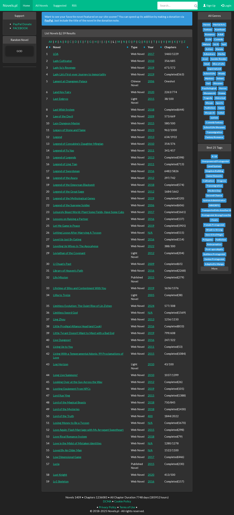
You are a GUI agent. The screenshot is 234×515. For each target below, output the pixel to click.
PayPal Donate (22, 24)
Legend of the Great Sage (68, 191)
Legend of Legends (64, 157)
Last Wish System (63, 109)
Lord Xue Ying (61, 395)
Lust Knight (60, 474)
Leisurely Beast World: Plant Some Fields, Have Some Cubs (88, 212)
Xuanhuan (220, 29)
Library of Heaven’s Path (68, 270)
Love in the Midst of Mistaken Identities (77, 443)
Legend (57, 137)
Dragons (221, 180)
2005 (151, 295)
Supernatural (214, 68)
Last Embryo (60, 98)
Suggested (59, 5)
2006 (151, 81)
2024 (151, 305)
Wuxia (221, 73)
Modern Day (214, 190)
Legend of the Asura (65, 177)
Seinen (220, 78)
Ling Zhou (59, 319)
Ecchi (208, 39)
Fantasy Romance (214, 137)
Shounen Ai (209, 93)
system (214, 117)
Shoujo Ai (210, 112)
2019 (151, 67)
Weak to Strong (214, 229)
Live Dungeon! (62, 340)
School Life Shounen (214, 127)
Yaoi (224, 44)
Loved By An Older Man (67, 450)
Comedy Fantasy (214, 122)
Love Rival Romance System (70, 436)
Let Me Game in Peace (66, 225)
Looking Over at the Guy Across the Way (77, 382)
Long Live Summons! (65, 375)
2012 (151, 177)
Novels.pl (10, 5)
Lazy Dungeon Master (66, 123)
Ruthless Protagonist (214, 254)
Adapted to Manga (214, 264)
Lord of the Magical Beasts (69, 402)
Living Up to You (63, 346)
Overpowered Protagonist (215, 161)
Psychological (209, 88)
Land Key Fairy (62, 92)
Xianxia (219, 49)
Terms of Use (127, 507)
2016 (151, 171)
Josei (205, 59)
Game (221, 107)
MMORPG (214, 205)
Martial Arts (219, 24)
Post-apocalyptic (214, 249)
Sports (219, 103)
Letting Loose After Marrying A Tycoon (77, 232)
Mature (206, 44)
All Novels (41, 5)
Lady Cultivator (62, 60)
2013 (151, 137)
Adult (220, 34)
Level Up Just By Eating (67, 239)
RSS (74, 5)
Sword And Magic (214, 234)
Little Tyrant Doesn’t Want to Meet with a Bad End (83, 333)
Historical (220, 98)
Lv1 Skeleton (61, 481)
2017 (151, 53)
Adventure (209, 54)
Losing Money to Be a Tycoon (71, 422)
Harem (206, 24)
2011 (151, 150)
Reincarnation (214, 244)
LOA (55, 53)
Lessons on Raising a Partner (70, 219)
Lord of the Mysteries (66, 409)
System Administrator (214, 200)
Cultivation (208, 180)
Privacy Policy (107, 507)
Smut (207, 63)
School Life (209, 73)
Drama (221, 93)
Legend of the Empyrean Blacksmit (74, 184)
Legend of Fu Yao (63, 150)
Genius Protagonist (214, 259)
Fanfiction (210, 107)
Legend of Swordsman (66, 171)
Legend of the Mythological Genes (74, 198)
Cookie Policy (122, 501)
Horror (223, 88)
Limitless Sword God (65, 312)
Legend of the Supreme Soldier (71, 205)
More (214, 268)
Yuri (208, 83)
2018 (151, 109)
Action (209, 49)
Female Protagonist (214, 224)
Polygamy (208, 239)
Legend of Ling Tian (65, 164)
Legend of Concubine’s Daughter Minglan (78, 143)
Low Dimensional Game (67, 457)
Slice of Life (218, 63)
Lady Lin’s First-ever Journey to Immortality (79, 74)
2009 (151, 116)
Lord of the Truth (63, 416)
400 (150, 416)
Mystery (209, 78)
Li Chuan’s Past (62, 263)
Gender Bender (218, 59)
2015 (151, 98)
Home (26, 5)
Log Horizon (60, 364)
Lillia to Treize (61, 295)
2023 (151, 130)
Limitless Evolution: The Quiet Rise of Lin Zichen (82, 305)
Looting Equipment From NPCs (71, 388)
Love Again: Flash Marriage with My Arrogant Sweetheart (88, 429)
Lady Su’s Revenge (64, 67)
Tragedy (208, 98)
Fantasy (208, 29)
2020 (151, 92)
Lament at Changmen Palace (70, 81)
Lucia (56, 464)
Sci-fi (215, 44)
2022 (151, 246)
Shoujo (209, 103)
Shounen (217, 83)
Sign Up (209, 5)
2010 (151, 60)
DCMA (107, 501)
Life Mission (60, 277)
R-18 (214, 156)
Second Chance (214, 195)
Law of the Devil (63, 116)
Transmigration (214, 132)
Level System (214, 166)
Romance (210, 34)
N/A (150, 232)
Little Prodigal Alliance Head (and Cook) (77, 326)
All (50, 41)
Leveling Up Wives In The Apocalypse (75, 246)
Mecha (221, 54)
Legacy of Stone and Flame (69, 130)
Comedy (218, 39)
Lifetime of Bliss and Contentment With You (79, 288)
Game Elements (214, 176)
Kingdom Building (214, 171)
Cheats (214, 220)
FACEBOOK (20, 28)
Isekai (221, 112)
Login (226, 5)
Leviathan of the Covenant (69, 253)
